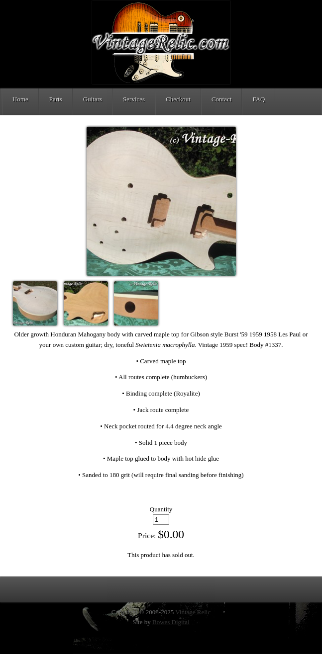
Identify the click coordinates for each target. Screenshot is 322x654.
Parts (55, 99)
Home (20, 99)
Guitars (92, 99)
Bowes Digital (171, 622)
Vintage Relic (193, 612)
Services (134, 99)
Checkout (178, 99)
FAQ (258, 99)
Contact (221, 99)
